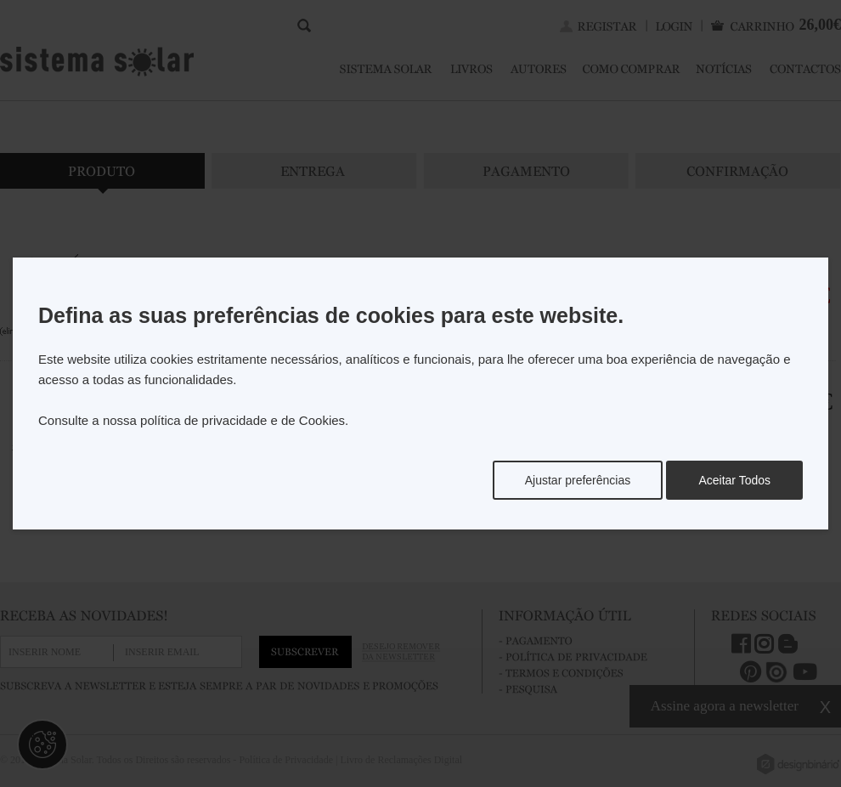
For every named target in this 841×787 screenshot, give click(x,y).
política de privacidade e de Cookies (242, 420)
